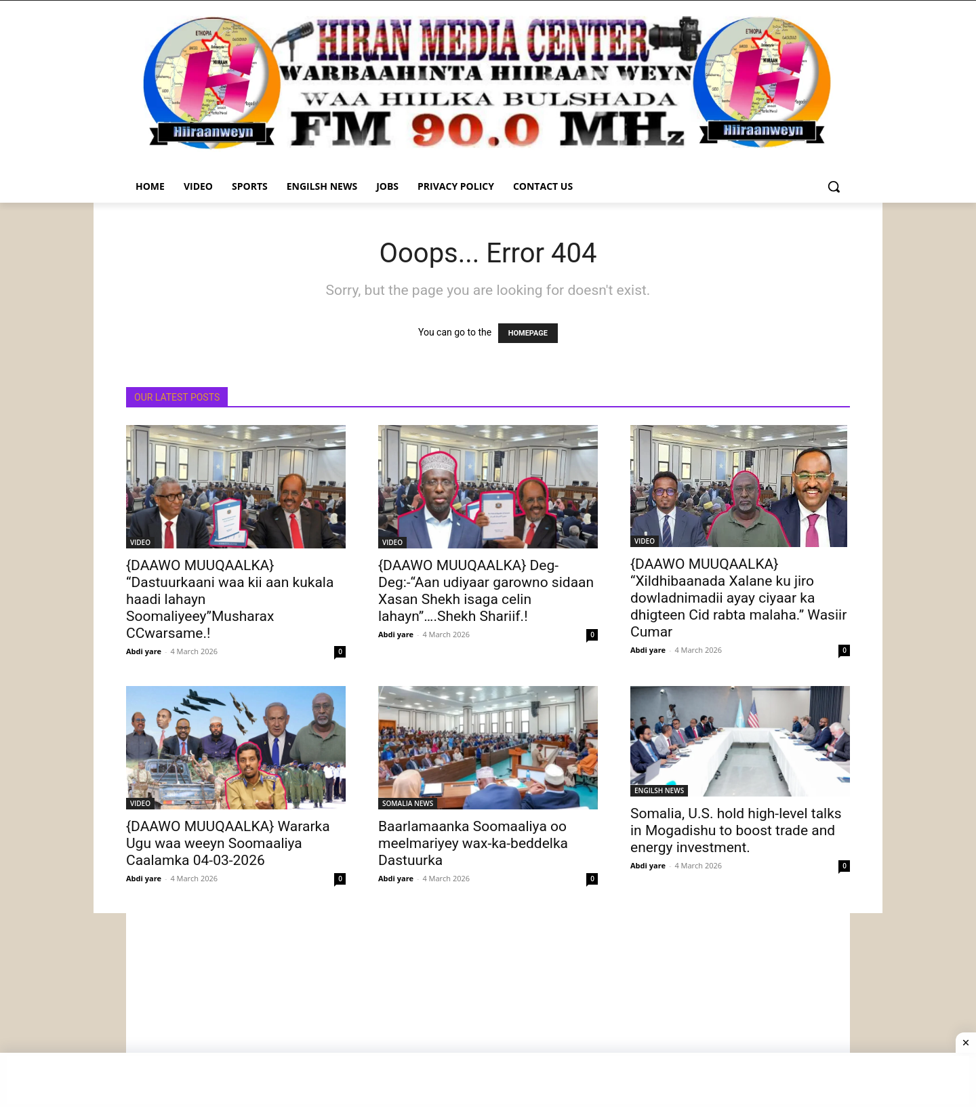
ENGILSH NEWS (659, 790)
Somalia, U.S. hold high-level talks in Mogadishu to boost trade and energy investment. (736, 830)
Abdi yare (143, 651)
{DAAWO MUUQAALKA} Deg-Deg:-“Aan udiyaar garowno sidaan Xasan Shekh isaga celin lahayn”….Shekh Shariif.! (486, 590)
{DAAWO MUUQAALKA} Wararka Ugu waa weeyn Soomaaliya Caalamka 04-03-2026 (228, 843)
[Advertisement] (488, 1008)
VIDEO (140, 542)
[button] (833, 186)
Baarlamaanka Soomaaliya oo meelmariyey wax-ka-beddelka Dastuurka (473, 843)
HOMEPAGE (528, 333)
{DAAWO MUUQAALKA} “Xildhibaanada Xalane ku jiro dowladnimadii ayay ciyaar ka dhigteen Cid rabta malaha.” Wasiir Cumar (738, 598)
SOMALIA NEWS (407, 803)
